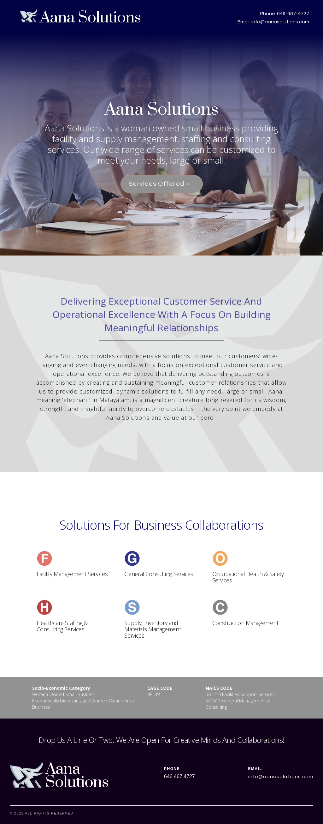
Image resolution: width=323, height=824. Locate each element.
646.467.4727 (179, 776)
